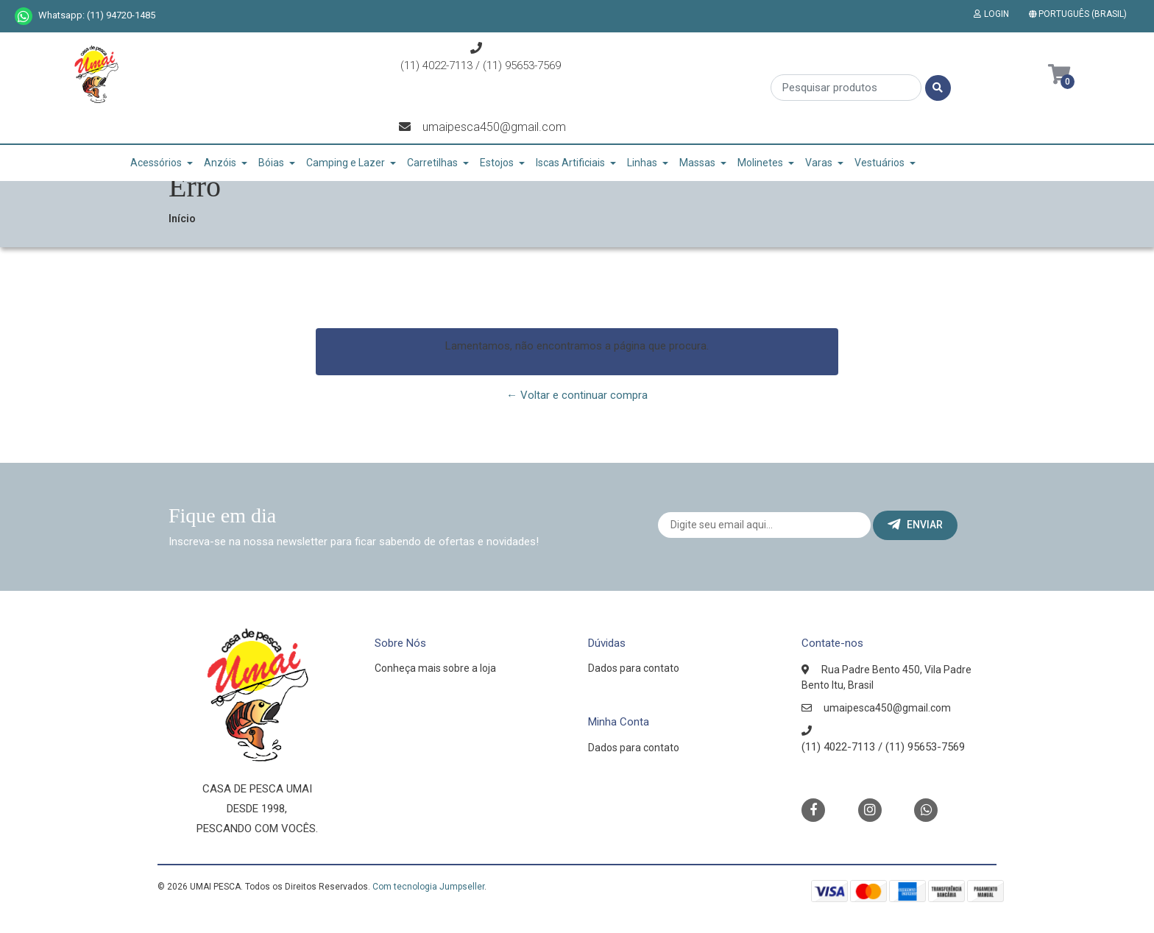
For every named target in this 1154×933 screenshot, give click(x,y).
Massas (697, 162)
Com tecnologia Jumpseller (428, 886)
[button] (1081, 14)
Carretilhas (432, 162)
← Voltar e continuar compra (577, 395)
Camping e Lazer (345, 162)
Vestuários (879, 162)
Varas (818, 162)
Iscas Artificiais (570, 162)
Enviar (915, 524)
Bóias (271, 162)
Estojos (497, 162)
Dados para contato (633, 668)
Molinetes (760, 162)
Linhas (642, 162)
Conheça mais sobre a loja (435, 668)
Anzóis (220, 162)
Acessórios (156, 162)
